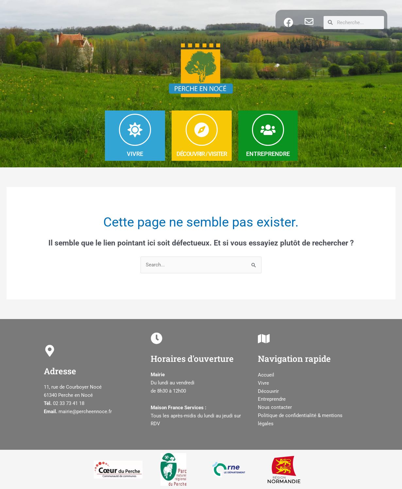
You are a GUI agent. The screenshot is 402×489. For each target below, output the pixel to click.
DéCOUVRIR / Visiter (201, 153)
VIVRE (135, 153)
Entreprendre (272, 399)
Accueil (266, 375)
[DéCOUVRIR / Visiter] (202, 130)
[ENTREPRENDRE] (268, 130)
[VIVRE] (135, 130)
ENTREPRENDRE (268, 153)
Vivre (263, 383)
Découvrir (268, 391)
